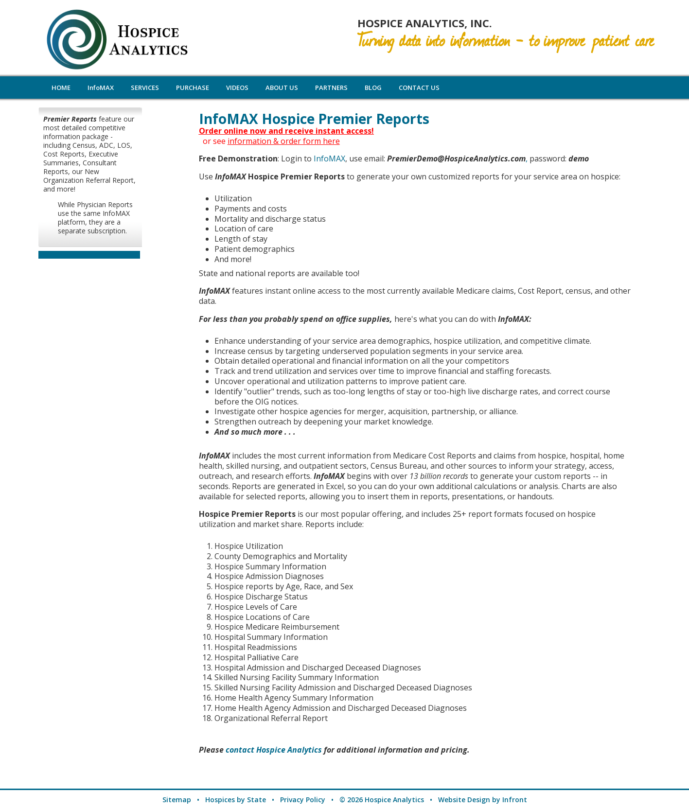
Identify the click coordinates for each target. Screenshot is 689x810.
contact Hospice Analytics (274, 749)
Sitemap (176, 799)
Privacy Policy (302, 799)
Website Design (464, 799)
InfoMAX (329, 158)
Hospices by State (235, 799)
